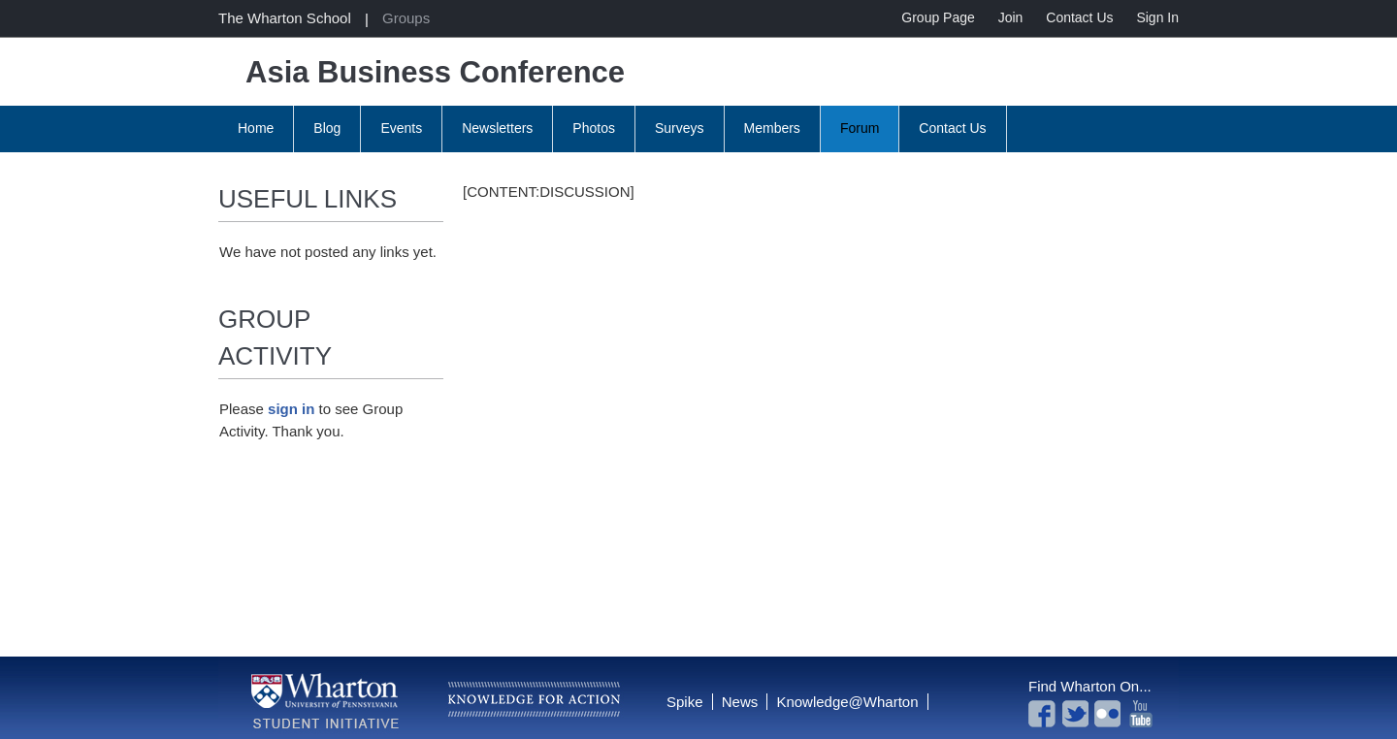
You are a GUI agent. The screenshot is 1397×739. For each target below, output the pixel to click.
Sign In (1157, 17)
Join (1010, 17)
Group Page (938, 17)
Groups (406, 18)
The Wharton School (284, 18)
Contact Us (1079, 17)
